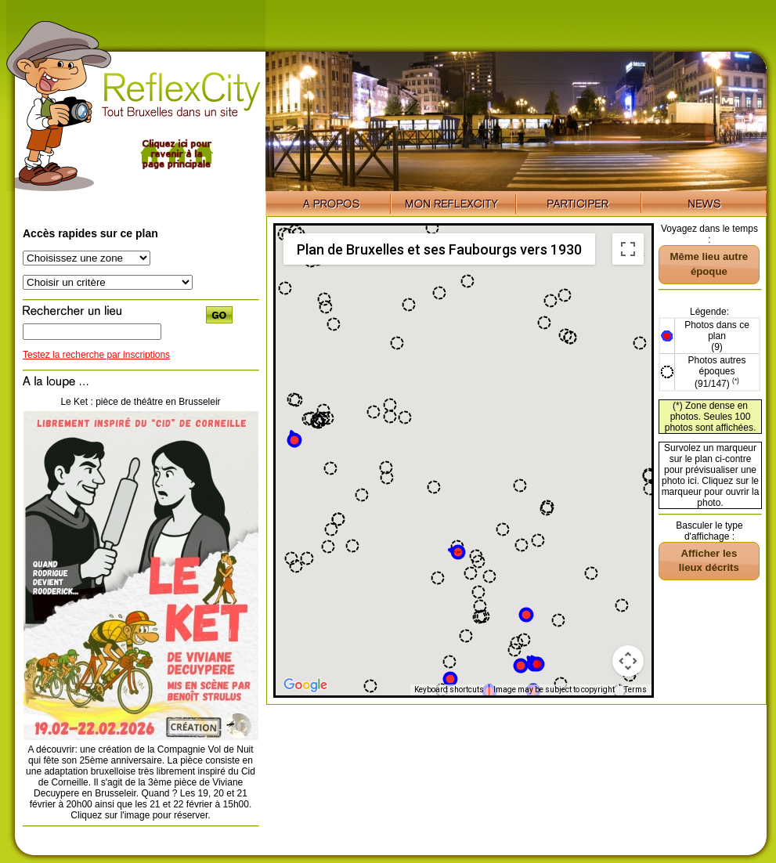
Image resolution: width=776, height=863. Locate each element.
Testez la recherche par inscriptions (96, 354)
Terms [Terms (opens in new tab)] (635, 689)
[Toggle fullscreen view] (628, 249)
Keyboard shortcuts (449, 689)
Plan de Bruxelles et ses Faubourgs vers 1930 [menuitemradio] (439, 249)
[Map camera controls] (628, 661)
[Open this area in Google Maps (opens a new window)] (305, 685)
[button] (294, 439)
